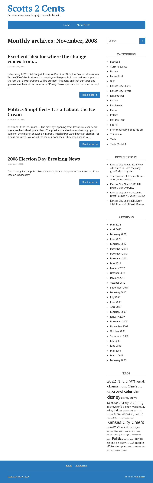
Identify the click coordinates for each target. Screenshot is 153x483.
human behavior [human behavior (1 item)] (113, 418)
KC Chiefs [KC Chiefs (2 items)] (119, 427)
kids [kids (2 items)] (128, 427)
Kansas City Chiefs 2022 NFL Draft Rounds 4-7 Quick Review (127, 194)
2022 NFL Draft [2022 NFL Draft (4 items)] (121, 381)
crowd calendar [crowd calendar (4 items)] (125, 391)
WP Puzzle (140, 476)
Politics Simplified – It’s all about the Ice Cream (51, 111)
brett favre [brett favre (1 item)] (123, 387)
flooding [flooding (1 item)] (110, 414)
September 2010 (119, 287)
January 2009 (117, 316)
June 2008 (115, 345)
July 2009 (115, 297)
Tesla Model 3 (118, 144)
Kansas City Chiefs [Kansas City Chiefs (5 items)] (125, 422)
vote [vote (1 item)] (109, 450)
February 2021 (118, 234)
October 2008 (117, 331)
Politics (114, 115)
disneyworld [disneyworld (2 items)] (114, 406)
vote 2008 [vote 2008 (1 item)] (115, 450)
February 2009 (118, 312)
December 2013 (119, 253)
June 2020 (115, 239)
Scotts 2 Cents (36, 8)
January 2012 (117, 268)
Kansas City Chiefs (120, 86)
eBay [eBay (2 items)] (142, 406)
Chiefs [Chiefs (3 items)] (133, 386)
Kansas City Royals (120, 91)
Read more (88, 94)
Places (113, 110)
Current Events (118, 66)
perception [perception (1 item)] (127, 435)
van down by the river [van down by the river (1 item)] (136, 447)
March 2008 (116, 355)
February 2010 (118, 292)
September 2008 (119, 336)
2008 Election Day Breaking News (44, 159)
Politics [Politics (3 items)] (117, 438)
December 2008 (119, 321)
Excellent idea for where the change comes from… (47, 58)
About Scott (83, 25)
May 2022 (115, 224)
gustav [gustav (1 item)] (135, 414)
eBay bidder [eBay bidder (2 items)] (114, 410)
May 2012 (115, 263)
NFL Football (117, 95)
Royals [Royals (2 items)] (139, 438)
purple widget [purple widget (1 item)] (129, 439)
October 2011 (117, 273)
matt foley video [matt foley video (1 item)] (133, 431)
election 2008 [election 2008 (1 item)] (128, 411)
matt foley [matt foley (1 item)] (123, 431)
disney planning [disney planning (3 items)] (131, 402)
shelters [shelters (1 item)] (129, 443)
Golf (112, 81)
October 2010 (117, 282)
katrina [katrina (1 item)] (110, 428)
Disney (114, 71)
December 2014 (119, 248)
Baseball (115, 61)
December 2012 (119, 258)
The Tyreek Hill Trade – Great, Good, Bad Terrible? (127, 177)
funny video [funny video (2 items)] (121, 414)
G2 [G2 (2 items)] (131, 414)
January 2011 (117, 278)
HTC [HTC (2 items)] (141, 414)
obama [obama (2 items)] (111, 434)
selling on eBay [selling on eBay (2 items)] (116, 443)
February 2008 (118, 360)
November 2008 (119, 326)
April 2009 (115, 307)
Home (66, 25)
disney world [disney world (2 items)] (131, 406)
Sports (114, 124)
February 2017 (118, 244)
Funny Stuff (116, 76)
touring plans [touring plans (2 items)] (119, 446)
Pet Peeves (116, 105)
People (114, 100)
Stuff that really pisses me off (126, 129)
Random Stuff (117, 120)
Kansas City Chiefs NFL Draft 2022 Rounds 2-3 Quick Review (127, 202)
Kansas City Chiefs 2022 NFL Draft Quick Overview (126, 186)
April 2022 (115, 229)
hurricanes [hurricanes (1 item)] (125, 418)
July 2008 (115, 341)
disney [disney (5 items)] (113, 397)
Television (116, 134)
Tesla (113, 139)
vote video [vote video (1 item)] (123, 450)
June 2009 (115, 302)
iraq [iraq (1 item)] (131, 418)
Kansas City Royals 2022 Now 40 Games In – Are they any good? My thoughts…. (126, 168)
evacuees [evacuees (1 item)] (137, 411)
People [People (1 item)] (119, 435)
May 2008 (115, 350)
